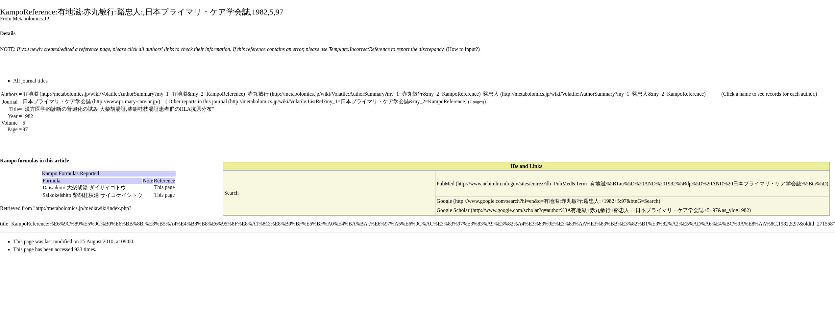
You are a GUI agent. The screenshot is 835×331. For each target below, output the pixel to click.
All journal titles (30, 80)
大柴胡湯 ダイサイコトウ (96, 187)
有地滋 (30, 94)
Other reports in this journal (197, 101)
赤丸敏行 (258, 94)
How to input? (463, 49)
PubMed (445, 183)
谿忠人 (491, 94)
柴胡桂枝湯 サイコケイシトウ (107, 195)
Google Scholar (452, 210)
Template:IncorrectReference (359, 49)
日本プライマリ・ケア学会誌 (57, 101)
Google (444, 201)
